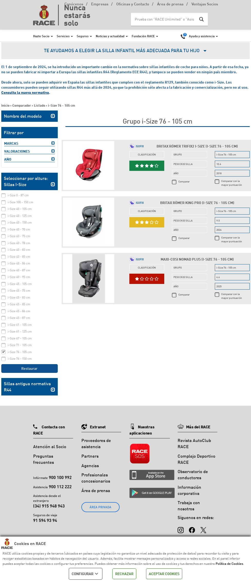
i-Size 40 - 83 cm (19, 250)
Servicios (63, 36)
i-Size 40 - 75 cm (19, 236)
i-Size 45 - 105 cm (20, 284)
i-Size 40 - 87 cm (19, 270)
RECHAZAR (124, 573)
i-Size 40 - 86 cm (19, 263)
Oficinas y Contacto (132, 4)
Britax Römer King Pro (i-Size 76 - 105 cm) (197, 202)
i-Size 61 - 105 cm (20, 325)
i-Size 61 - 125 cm (20, 331)
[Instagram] (181, 527)
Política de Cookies (229, 563)
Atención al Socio (49, 446)
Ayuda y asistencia (202, 36)
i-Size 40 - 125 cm (20, 216)
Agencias (90, 465)
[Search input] (164, 19)
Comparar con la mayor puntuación (231, 182)
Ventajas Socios (204, 4)
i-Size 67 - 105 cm (20, 338)
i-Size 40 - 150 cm (20, 222)
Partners (90, 456)
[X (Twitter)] (203, 527)
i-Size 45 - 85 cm (19, 304)
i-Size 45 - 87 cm (19, 318)
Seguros (83, 36)
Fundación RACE (143, 36)
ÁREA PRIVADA (100, 507)
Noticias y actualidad (110, 36)
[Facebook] (192, 527)
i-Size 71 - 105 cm (20, 345)
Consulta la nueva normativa (25, 92)
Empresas (99, 4)
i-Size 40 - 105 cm (20, 209)
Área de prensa (170, 4)
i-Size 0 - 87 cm (18, 195)
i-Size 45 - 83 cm (19, 297)
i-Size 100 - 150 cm (20, 202)
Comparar (184, 181)
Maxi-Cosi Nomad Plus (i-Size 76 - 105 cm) (197, 259)
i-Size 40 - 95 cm (19, 277)
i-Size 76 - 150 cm (20, 359)
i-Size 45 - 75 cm (19, 290)
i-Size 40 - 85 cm (19, 257)
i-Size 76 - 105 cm (20, 352)
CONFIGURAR (86, 574)
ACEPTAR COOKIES (164, 573)
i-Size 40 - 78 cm (19, 243)
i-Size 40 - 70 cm (19, 229)
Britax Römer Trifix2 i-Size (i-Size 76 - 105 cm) (197, 146)
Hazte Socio (41, 36)
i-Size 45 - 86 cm (19, 311)
